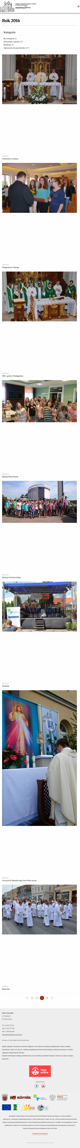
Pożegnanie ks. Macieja (10, 267)
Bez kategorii (9, 39)
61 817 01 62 (9, 1025)
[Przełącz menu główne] (78, 6)
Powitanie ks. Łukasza (10, 159)
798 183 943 (10, 1031)
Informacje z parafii (11, 42)
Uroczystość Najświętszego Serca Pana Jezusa (19, 880)
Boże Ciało (6, 989)
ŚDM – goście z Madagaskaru (12, 376)
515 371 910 (10, 1028)
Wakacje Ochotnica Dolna (11, 577)
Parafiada (5, 686)
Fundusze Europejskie (40, 1133)
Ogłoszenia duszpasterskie (14, 48)
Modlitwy (7, 45)
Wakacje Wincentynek (10, 477)
